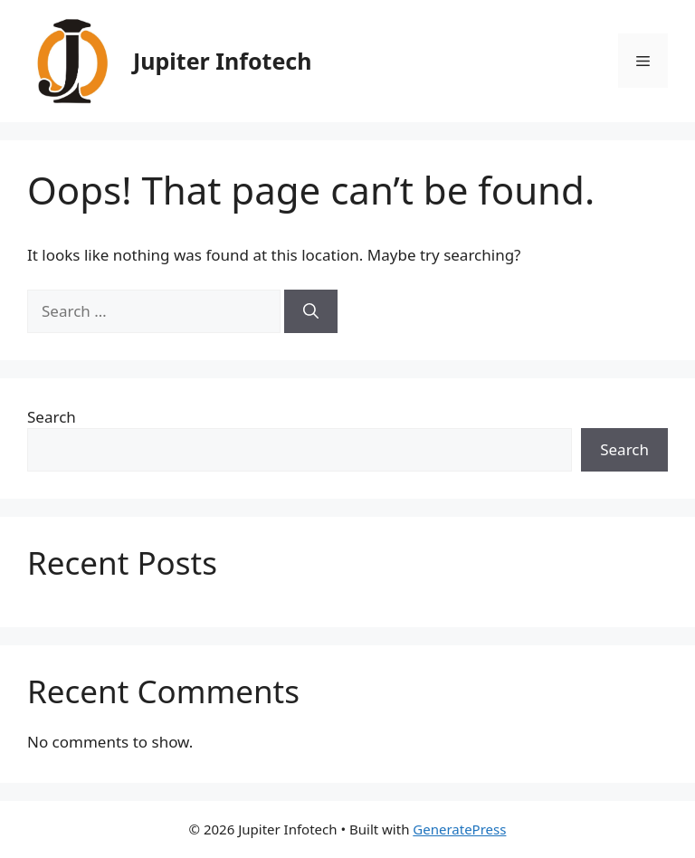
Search (51, 416)
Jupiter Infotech (222, 60)
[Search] (311, 311)
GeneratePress (459, 829)
